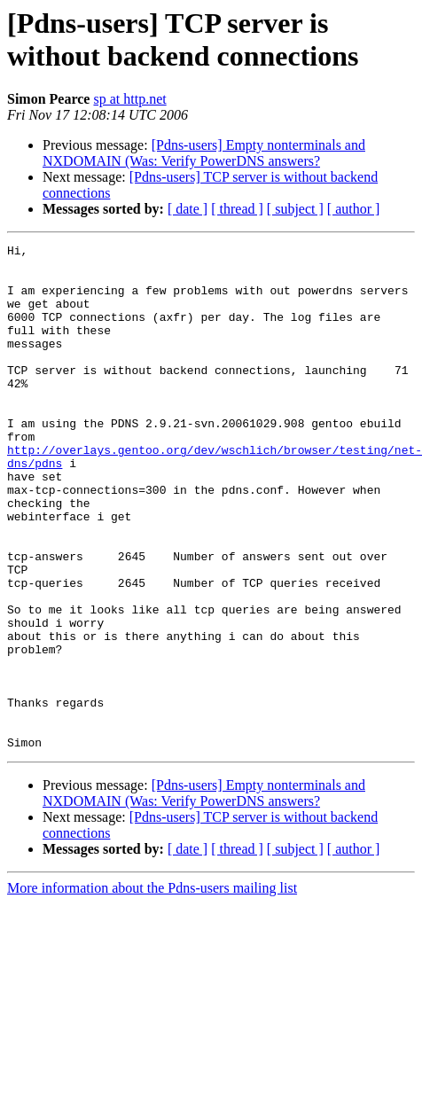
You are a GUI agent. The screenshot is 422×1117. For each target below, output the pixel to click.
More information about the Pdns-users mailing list (152, 988)
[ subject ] (295, 208)
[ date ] (187, 208)
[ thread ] (237, 208)
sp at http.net (129, 98)
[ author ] (353, 208)
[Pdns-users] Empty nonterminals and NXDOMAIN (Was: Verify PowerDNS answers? (204, 152)
